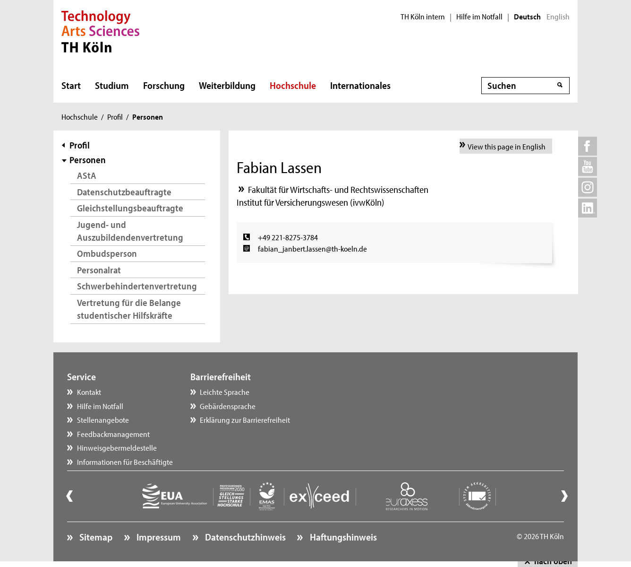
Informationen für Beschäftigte (125, 461)
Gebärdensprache (228, 406)
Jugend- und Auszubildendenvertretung (130, 231)
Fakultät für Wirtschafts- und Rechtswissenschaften (338, 189)
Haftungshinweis (342, 537)
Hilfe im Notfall (479, 16)
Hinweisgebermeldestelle (117, 447)
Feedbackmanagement (113, 433)
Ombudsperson (107, 253)
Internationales (360, 85)
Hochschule (293, 85)
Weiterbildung (227, 85)
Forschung (164, 85)
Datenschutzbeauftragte (124, 192)
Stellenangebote (103, 419)
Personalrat (99, 270)
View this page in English (507, 146)
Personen (87, 160)
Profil (115, 116)
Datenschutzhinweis (244, 537)
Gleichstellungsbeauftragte (130, 208)
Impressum (158, 537)
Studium (112, 85)
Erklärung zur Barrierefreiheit (245, 419)
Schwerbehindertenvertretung (137, 286)
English (558, 16)
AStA (86, 175)
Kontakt (89, 391)
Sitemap (94, 537)
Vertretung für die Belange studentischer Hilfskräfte (129, 309)
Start (71, 85)
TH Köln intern (423, 16)
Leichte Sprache (224, 391)
